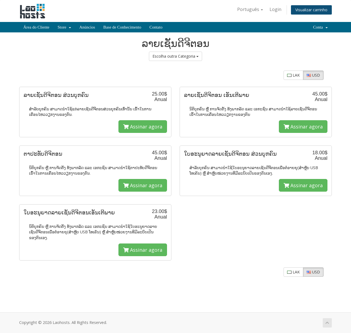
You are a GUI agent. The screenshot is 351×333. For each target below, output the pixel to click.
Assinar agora (142, 126)
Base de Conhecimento (122, 27)
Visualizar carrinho (311, 9)
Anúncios (87, 27)
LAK (293, 75)
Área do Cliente (36, 27)
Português (250, 9)
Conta (320, 27)
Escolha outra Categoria (175, 56)
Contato (156, 27)
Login (275, 9)
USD (313, 75)
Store (64, 27)
